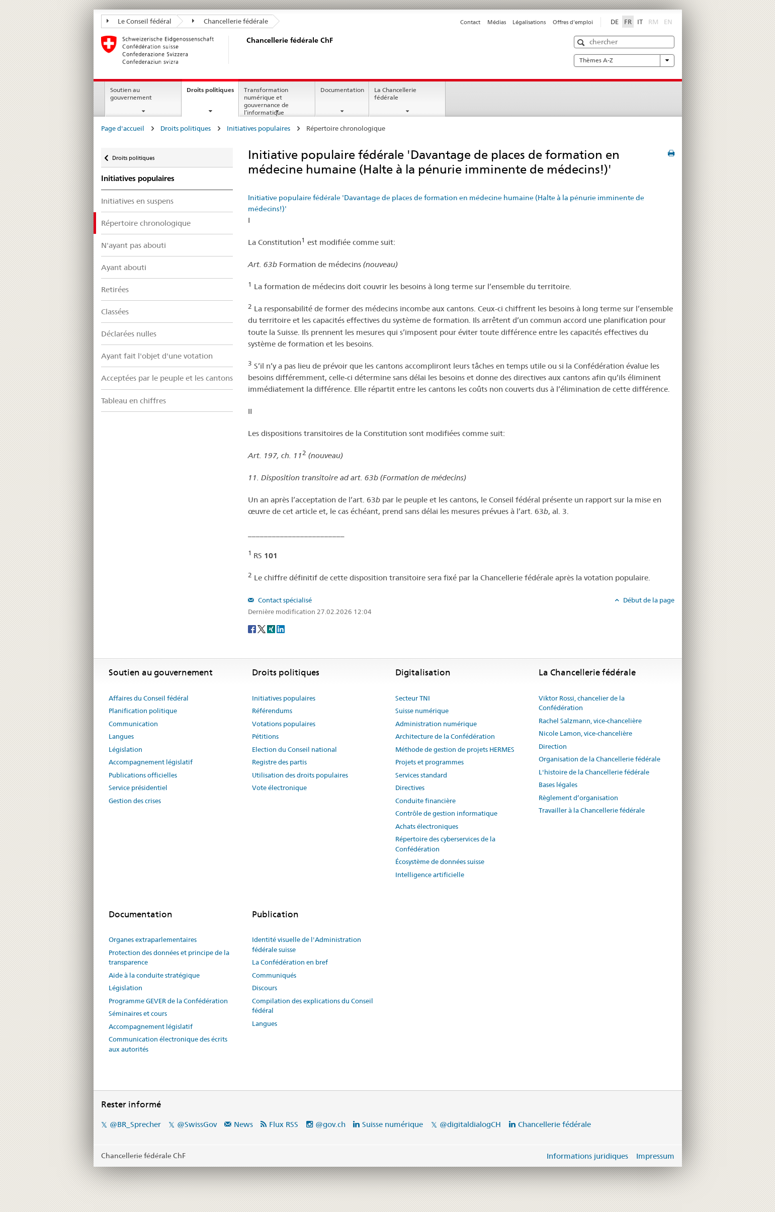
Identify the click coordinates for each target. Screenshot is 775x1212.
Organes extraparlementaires (153, 939)
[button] (582, 42)
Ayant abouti (123, 267)
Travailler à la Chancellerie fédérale (592, 810)
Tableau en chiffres (133, 400)
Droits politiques (212, 93)
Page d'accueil (122, 128)
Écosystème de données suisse (439, 861)
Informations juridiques (587, 1156)
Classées (115, 311)
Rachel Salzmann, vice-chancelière (590, 721)
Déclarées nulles (128, 333)
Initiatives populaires (258, 128)
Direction (553, 746)
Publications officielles (143, 775)
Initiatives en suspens (137, 201)
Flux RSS (283, 1124)
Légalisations (529, 22)
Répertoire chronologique (146, 223)
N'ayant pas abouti (133, 245)
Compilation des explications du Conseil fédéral (312, 1006)
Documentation (342, 90)
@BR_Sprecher (135, 1124)
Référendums (272, 711)
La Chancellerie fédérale (395, 93)
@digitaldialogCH (470, 1124)
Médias (496, 22)
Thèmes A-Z (624, 60)
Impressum (655, 1156)
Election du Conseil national (294, 749)
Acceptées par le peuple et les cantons (167, 378)
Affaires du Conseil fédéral (149, 698)
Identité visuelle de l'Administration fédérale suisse (306, 944)
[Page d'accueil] (244, 50)
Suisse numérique (422, 711)
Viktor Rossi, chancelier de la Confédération (582, 703)
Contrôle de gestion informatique (446, 813)
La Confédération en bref (290, 962)
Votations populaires (283, 724)
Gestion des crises (135, 801)
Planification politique (143, 711)
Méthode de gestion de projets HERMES (454, 749)
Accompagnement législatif (151, 762)
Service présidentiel (138, 788)
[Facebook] (252, 628)
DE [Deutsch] (615, 22)
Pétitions (265, 736)
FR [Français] (628, 22)
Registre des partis (279, 762)
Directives (409, 788)
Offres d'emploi (573, 22)
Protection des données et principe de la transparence (169, 957)
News (243, 1124)
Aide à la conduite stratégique (154, 975)
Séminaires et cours (138, 1013)
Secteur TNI (412, 698)
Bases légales (558, 785)
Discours (264, 988)
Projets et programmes (429, 762)
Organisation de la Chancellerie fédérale (599, 759)
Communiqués (274, 975)
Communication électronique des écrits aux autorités (168, 1044)
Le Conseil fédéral (139, 21)
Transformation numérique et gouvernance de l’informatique (266, 101)
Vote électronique (279, 788)
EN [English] (668, 22)
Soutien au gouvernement (131, 93)
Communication (133, 724)
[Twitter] (262, 628)
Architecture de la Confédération (445, 736)
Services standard (421, 775)
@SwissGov (197, 1124)
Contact (470, 22)
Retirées (115, 289)
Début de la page (648, 600)
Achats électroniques (426, 826)
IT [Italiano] (640, 22)
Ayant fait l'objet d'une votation (157, 356)
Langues (121, 736)
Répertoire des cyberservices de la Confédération (445, 844)
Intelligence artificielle (429, 875)
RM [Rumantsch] (653, 22)
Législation (125, 749)
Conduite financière (425, 801)
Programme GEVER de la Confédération (168, 1001)
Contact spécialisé (284, 600)
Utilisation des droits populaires (300, 775)
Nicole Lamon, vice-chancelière (585, 733)
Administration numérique (436, 724)
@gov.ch (330, 1124)
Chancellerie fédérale (230, 21)
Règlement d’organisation (578, 798)
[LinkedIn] (281, 628)
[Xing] (272, 628)
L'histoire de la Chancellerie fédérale (594, 772)
